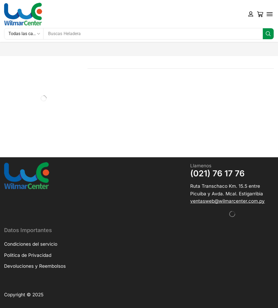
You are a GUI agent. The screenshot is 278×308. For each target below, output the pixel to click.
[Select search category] (23, 33)
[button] (251, 14)
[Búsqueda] (268, 33)
